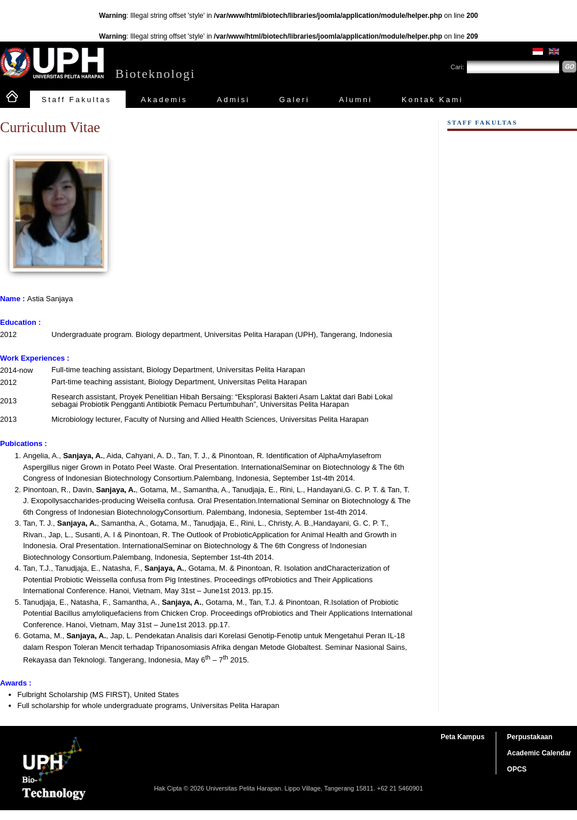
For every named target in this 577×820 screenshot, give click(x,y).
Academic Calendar (539, 753)
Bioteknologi (155, 73)
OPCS (517, 769)
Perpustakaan (530, 737)
